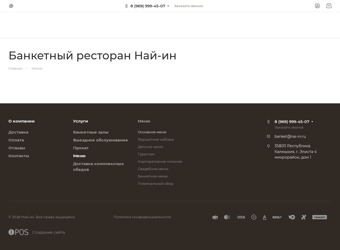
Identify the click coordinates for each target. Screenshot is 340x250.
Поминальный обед (155, 183)
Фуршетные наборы (156, 139)
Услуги (80, 121)
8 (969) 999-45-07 (147, 5)
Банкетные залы (91, 132)
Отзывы (16, 147)
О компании (21, 121)
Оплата (16, 139)
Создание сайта (36, 232)
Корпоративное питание (160, 161)
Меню (79, 155)
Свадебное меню (153, 169)
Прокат (81, 147)
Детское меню (150, 147)
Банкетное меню (153, 176)
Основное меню (152, 132)
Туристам (146, 154)
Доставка (18, 132)
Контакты (18, 155)
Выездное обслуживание (100, 139)
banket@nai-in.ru (290, 136)
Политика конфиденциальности (142, 217)
